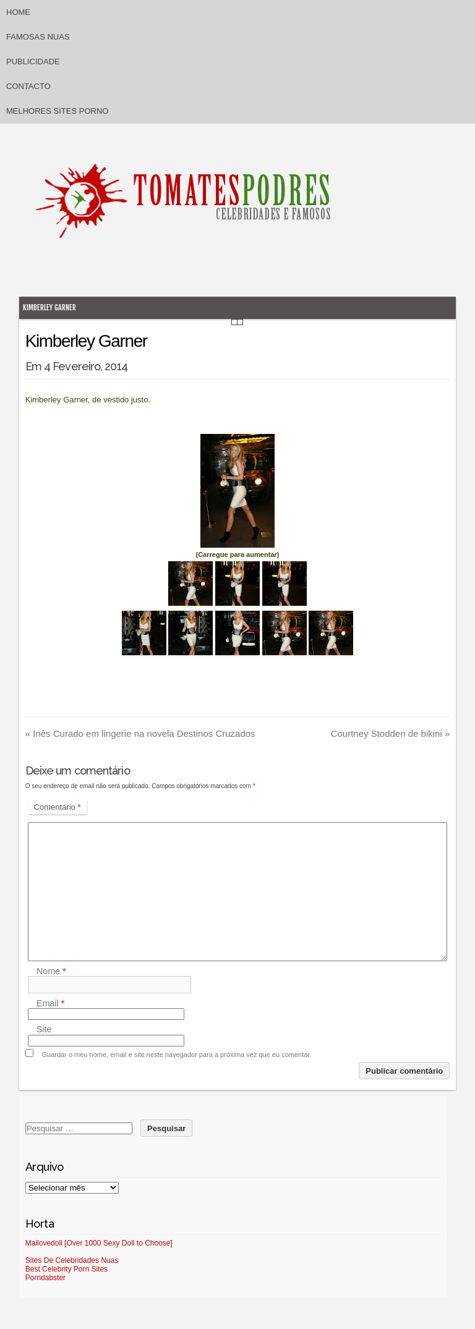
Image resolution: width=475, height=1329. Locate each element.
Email (50, 1003)
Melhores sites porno (57, 111)
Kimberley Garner (49, 307)
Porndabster (45, 1277)
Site (44, 1030)
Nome (51, 971)
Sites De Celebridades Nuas (72, 1260)
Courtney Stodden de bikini (390, 733)
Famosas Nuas (38, 36)
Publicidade (33, 61)
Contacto (28, 86)
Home (18, 12)
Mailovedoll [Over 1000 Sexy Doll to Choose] (99, 1243)
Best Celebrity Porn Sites (66, 1269)
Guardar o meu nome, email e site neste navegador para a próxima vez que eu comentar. (177, 1054)
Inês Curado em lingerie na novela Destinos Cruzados (140, 733)
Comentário (57, 807)
